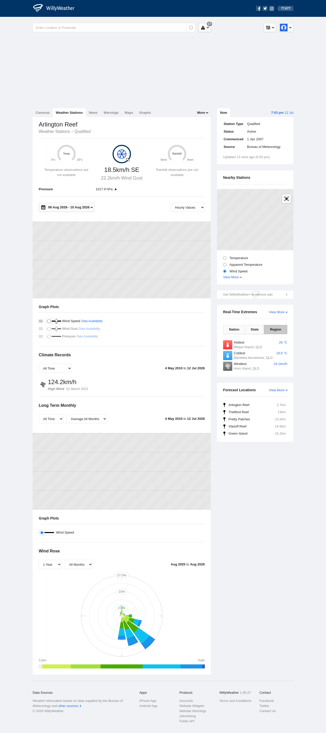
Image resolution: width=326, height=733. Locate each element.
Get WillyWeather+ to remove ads (248, 294)
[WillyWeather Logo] (56, 8)
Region (275, 329)
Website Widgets (191, 706)
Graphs (145, 113)
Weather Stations (69, 113)
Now (223, 113)
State (255, 329)
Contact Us (268, 711)
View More (231, 277)
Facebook (267, 701)
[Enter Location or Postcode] (114, 27)
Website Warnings (192, 711)
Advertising (187, 716)
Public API (186, 721)
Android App (148, 706)
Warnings (111, 113)
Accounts (186, 701)
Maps (129, 113)
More (201, 113)
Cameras (43, 113)
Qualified (82, 131)
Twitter (264, 706)
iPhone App (147, 701)
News (93, 113)
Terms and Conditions (236, 701)
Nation (234, 329)
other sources (68, 706)
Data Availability (92, 321)
